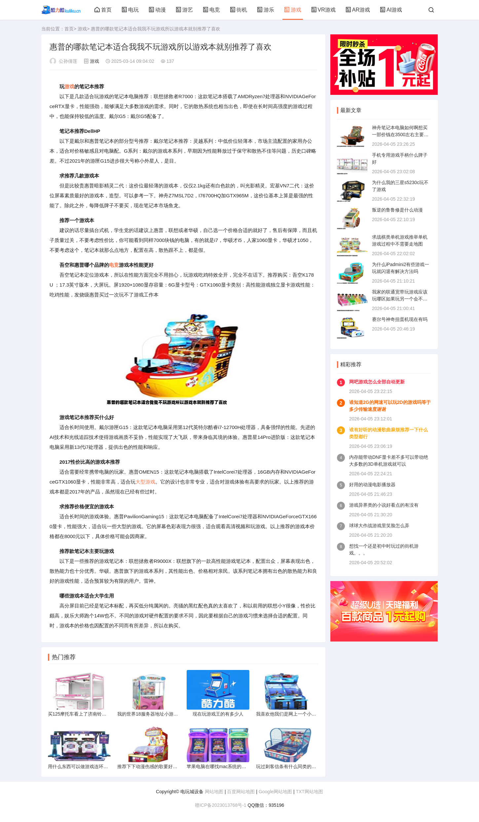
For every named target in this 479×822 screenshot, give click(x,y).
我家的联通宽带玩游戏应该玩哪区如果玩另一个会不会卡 (399, 298)
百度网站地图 (241, 791)
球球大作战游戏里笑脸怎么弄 (379, 525)
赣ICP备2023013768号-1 (220, 805)
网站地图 (214, 791)
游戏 (292, 10)
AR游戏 (358, 10)
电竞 (211, 10)
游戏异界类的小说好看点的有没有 (384, 505)
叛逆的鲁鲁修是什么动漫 (397, 210)
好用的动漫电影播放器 (372, 484)
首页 (103, 10)
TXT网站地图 (309, 791)
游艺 (184, 10)
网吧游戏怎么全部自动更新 (377, 381)
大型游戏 (145, 482)
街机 (238, 10)
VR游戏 (323, 10)
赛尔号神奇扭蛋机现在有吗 (399, 319)
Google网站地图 (275, 791)
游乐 (265, 10)
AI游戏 (391, 10)
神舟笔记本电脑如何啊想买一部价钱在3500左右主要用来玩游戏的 (400, 134)
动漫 (157, 10)
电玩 (130, 10)
